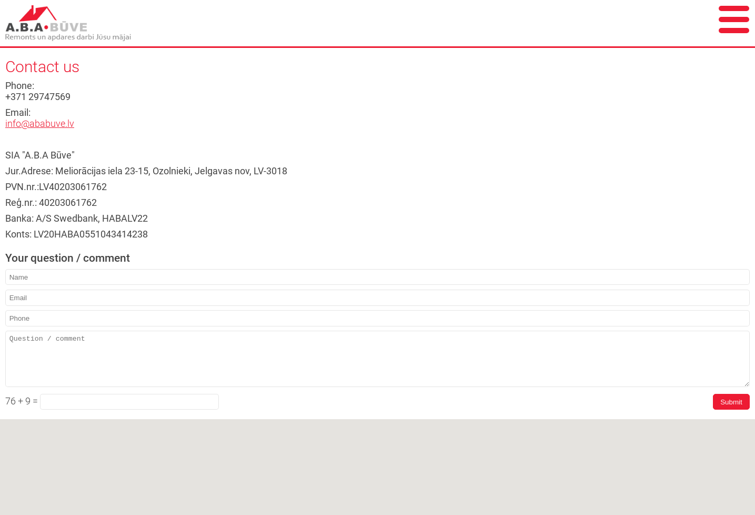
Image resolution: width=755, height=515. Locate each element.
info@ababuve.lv (39, 123)
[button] (378, 502)
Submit (731, 402)
